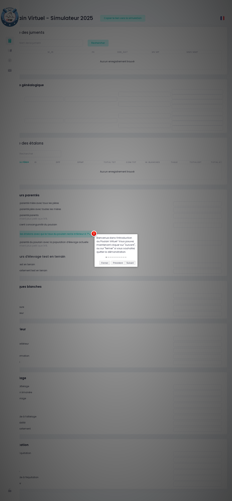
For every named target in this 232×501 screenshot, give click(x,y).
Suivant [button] (130, 242)
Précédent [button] (118, 242)
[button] (106, 237)
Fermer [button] (104, 242)
